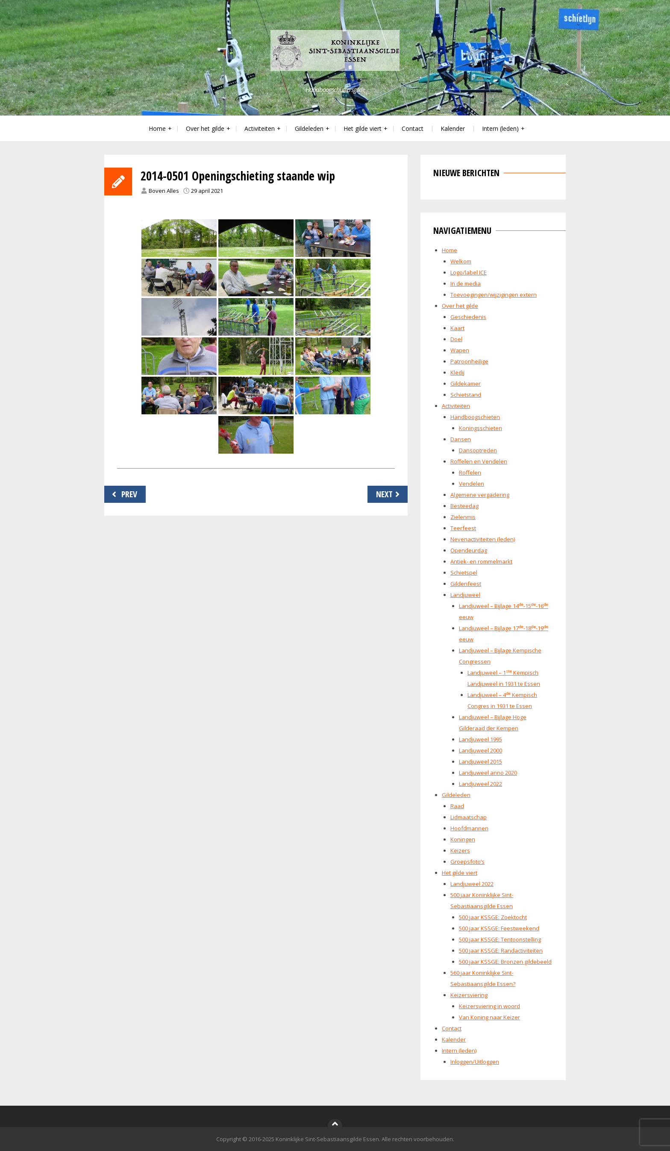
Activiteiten (259, 128)
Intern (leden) (500, 128)
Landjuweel (465, 595)
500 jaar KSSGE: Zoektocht (493, 917)
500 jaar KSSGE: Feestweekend (499, 928)
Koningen (462, 839)
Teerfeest (463, 528)
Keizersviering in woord (489, 1006)
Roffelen (470, 472)
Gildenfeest (465, 583)
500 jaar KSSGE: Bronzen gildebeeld (505, 961)
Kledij (457, 372)
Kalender (453, 128)
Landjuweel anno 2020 (488, 772)
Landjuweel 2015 (480, 761)
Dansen (460, 439)
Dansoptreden (478, 450)
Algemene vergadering (479, 495)
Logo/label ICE (468, 272)
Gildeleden (309, 128)
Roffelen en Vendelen (478, 461)
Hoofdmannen (469, 828)
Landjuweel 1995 (480, 739)
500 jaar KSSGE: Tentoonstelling (500, 939)
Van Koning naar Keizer (489, 1017)
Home (157, 128)
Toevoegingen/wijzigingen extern (493, 294)
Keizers (460, 850)
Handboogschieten (475, 417)
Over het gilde (205, 128)
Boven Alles (164, 191)
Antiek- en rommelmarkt (481, 561)
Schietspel (463, 572)
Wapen (459, 350)
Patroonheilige (469, 361)
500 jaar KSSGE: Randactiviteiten (501, 950)
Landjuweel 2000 (480, 750)
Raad (457, 806)
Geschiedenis (468, 317)
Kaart (457, 328)
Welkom (460, 261)
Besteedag (464, 506)
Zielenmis (463, 517)
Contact (412, 128)
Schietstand (465, 394)
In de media (465, 283)
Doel (456, 339)
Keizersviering (469, 995)
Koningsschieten (480, 428)
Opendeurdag (468, 550)
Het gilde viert (363, 128)
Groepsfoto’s (467, 861)
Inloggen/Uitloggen (474, 1061)
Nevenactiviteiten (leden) (482, 539)
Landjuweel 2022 (480, 784)
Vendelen (471, 483)
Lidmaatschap (468, 817)
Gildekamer (465, 383)
